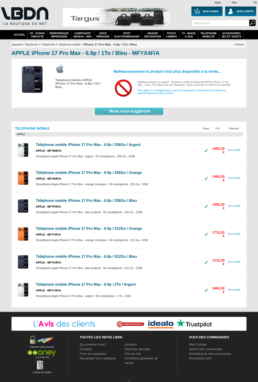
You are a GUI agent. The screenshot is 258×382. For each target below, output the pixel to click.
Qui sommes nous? (93, 344)
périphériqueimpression (59, 35)
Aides (218, 2)
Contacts (86, 349)
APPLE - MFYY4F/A (48, 290)
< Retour (239, 44)
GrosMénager (103, 35)
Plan (234, 2)
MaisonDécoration (152, 35)
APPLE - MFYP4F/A (48, 206)
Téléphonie (48, 44)
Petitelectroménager (126, 35)
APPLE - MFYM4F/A (49, 150)
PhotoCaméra (171, 35)
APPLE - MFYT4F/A (48, 234)
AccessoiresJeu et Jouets (231, 35)
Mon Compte (198, 344)
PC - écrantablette (37, 35)
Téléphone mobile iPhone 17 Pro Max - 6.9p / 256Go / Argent (88, 145)
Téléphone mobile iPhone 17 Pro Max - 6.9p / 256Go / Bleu (86, 201)
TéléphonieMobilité (208, 35)
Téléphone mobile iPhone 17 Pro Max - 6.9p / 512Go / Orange (89, 228)
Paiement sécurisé (137, 349)
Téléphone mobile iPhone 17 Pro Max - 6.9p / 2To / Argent (86, 284)
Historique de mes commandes (210, 353)
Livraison (131, 344)
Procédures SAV (200, 358)
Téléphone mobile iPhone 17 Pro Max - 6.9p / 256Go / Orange (89, 173)
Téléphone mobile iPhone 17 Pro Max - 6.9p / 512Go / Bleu (86, 256)
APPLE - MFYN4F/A (48, 178)
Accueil (19, 34)
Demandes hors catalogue (98, 358)
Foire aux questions (93, 353)
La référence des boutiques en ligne (24, 19)
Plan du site (133, 353)
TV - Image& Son (189, 35)
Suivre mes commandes (205, 349)
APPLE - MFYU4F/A (48, 262)
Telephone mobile (69, 44)
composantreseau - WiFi (82, 35)
